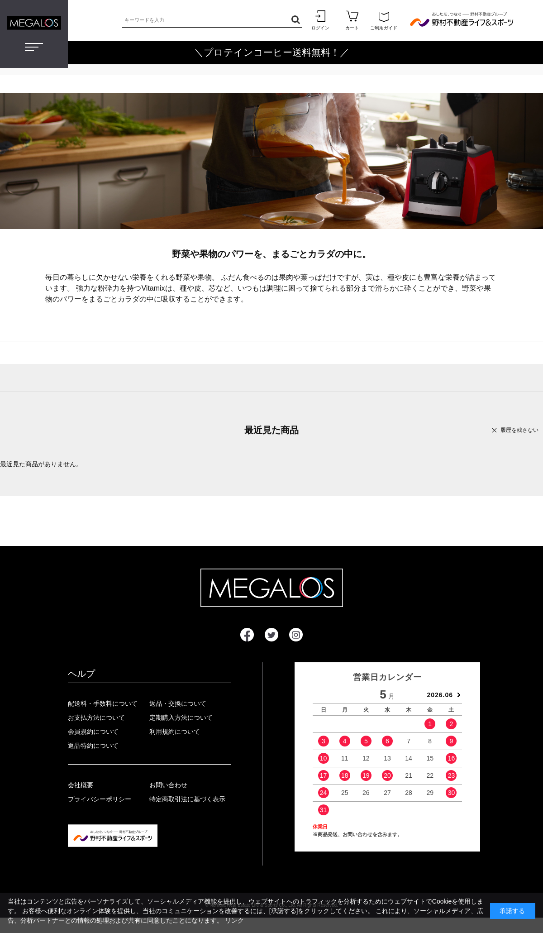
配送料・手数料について (103, 703)
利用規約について (174, 731)
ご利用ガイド (383, 20)
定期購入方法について (181, 717)
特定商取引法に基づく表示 (187, 799)
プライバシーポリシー (99, 799)
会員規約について (93, 731)
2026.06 (440, 695)
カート (352, 20)
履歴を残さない (519, 430)
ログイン (320, 20)
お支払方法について (96, 717)
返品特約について (93, 745)
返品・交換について (177, 703)
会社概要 (80, 785)
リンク (234, 920)
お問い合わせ (168, 785)
